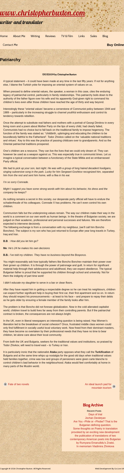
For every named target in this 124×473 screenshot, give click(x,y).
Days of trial (95, 414)
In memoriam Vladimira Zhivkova (95, 446)
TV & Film (67, 36)
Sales (93, 36)
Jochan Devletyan (95, 418)
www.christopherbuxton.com (42, 12)
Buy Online (115, 45)
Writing (35, 36)
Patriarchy (10, 59)
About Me (19, 36)
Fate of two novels (18, 384)
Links (81, 36)
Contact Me (10, 45)
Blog (105, 36)
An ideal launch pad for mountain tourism (98, 386)
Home (4, 36)
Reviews (50, 36)
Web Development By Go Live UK (109, 468)
